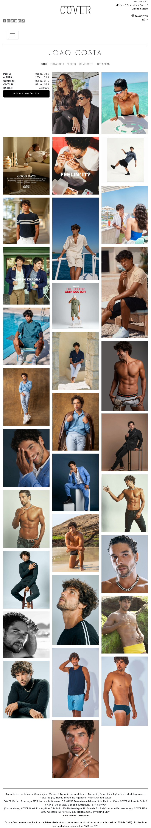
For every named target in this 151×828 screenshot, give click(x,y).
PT (146, 1)
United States (140, 8)
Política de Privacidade (45, 822)
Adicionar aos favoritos (26, 93)
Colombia (131, 5)
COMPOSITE (86, 64)
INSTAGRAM (103, 64)
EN (135, 1)
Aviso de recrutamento (73, 822)
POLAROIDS (57, 64)
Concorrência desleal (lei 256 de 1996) (110, 822)
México (120, 5)
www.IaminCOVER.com (75, 815)
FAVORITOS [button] (139, 17)
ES (140, 1)
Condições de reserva (17, 822)
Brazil (143, 5)
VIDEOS (71, 64)
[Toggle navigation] (13, 35)
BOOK (44, 64)
